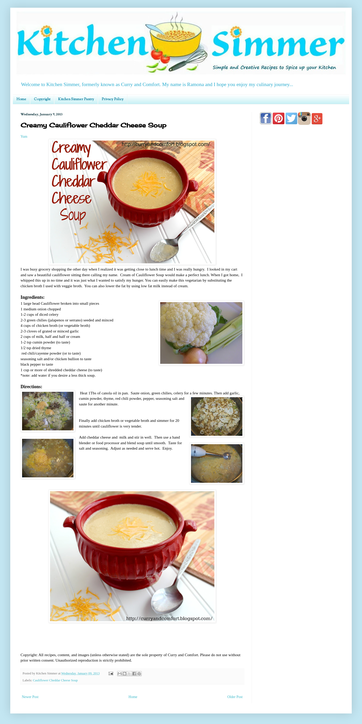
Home (21, 99)
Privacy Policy (112, 99)
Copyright (42, 99)
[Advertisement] (300, 275)
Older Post (235, 697)
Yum (24, 136)
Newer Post (30, 697)
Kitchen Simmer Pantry (76, 99)
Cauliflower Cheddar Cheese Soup (55, 680)
